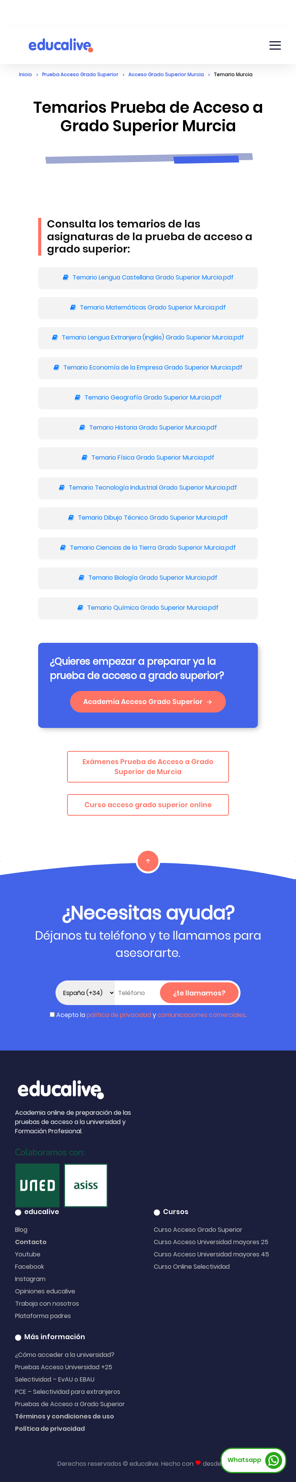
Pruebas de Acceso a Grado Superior (70, 1404)
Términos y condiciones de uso (64, 1416)
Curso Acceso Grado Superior (198, 1229)
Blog (21, 1229)
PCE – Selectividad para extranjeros (67, 1391)
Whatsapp (254, 1460)
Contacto (31, 1242)
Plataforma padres (43, 1315)
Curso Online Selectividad (192, 1266)
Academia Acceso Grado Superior (148, 701)
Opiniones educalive (45, 1291)
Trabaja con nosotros (47, 1303)
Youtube (27, 1254)
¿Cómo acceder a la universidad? (64, 1354)
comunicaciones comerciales (202, 1014)
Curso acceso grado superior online (148, 805)
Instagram (30, 1279)
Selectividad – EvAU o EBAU (54, 1379)
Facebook (29, 1266)
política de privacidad (119, 1014)
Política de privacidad (50, 1428)
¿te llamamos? (199, 993)
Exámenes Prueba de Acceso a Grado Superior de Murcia (148, 766)
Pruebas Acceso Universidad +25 (63, 1367)
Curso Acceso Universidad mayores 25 (211, 1242)
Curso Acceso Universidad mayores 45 (211, 1254)
